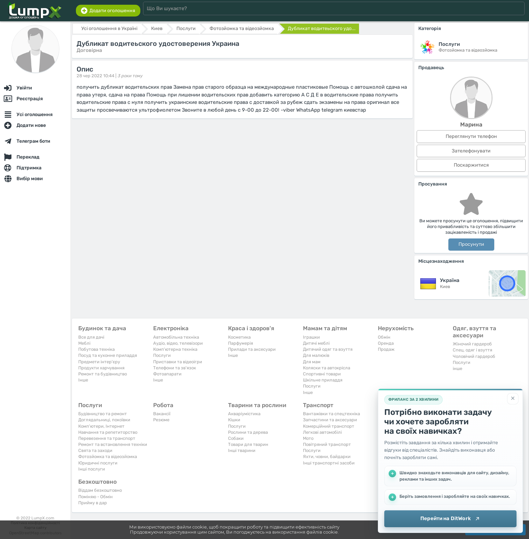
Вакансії (161, 413)
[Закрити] (513, 398)
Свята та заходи (95, 450)
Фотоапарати (167, 373)
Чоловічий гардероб (474, 356)
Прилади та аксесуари (252, 349)
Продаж (386, 349)
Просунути (471, 244)
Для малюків (316, 355)
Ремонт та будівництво (102, 373)
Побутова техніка (96, 349)
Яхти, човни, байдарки (327, 456)
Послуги (162, 355)
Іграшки (311, 337)
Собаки (236, 438)
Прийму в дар (92, 502)
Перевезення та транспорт (106, 438)
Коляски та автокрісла (326, 367)
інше (457, 368)
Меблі (84, 343)
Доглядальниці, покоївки (104, 419)
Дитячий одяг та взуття (328, 349)
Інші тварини (241, 450)
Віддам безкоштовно (100, 490)
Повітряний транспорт (327, 444)
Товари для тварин (248, 444)
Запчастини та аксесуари (330, 419)
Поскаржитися (471, 165)
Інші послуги (91, 469)
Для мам (312, 361)
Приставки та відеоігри (177, 361)
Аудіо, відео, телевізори (178, 343)
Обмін (384, 337)
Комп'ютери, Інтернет (101, 426)
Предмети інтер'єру (99, 361)
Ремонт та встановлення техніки (112, 444)
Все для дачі (91, 337)
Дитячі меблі (316, 343)
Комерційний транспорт (328, 426)
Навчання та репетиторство (107, 432)
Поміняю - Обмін (95, 496)
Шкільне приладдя (322, 379)
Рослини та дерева (248, 432)
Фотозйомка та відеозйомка (107, 456)
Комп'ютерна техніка (175, 349)
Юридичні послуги (97, 462)
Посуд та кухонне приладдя (107, 355)
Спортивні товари (322, 373)
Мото (308, 438)
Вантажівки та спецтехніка (331, 413)
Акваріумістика (244, 413)
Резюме (161, 419)
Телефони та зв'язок (174, 367)
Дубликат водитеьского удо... (322, 28)
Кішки (234, 419)
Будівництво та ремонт (102, 413)
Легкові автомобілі (322, 432)
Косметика (239, 337)
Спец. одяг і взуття (472, 349)
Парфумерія (240, 343)
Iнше (83, 379)
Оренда (386, 343)
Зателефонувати (471, 151)
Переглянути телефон (471, 136)
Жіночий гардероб (472, 343)
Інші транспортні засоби (329, 462)
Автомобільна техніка (176, 337)
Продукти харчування (101, 367)
